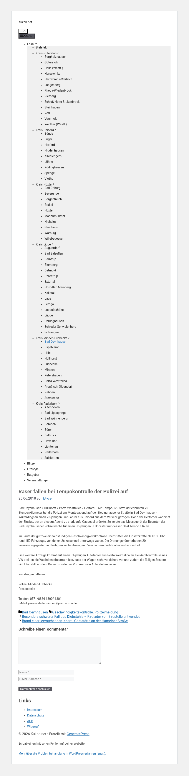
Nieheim (50, 221)
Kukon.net (25, 22)
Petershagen (53, 375)
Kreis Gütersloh (48, 53)
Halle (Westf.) (54, 68)
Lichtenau (51, 446)
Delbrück (50, 435)
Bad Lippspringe (55, 413)
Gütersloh (51, 62)
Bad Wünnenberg (56, 418)
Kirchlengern (53, 156)
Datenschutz (35, 720)
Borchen (50, 424)
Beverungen (52, 193)
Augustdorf (52, 248)
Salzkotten (52, 458)
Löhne (49, 161)
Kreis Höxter (45, 184)
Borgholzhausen (55, 56)
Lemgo (49, 304)
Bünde (49, 133)
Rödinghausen (54, 167)
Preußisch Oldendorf (58, 386)
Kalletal (50, 293)
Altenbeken (52, 407)
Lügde (49, 315)
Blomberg (51, 264)
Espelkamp (52, 347)
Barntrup (50, 259)
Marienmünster (55, 216)
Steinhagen (52, 107)
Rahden (50, 392)
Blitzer (31, 463)
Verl (47, 113)
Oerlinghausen (54, 321)
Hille (48, 353)
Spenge (50, 173)
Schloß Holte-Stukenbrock (62, 101)
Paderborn (52, 452)
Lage (48, 298)
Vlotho (49, 178)
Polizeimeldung (106, 612)
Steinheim (51, 227)
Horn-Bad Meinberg (58, 287)
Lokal (32, 44)
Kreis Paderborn (48, 403)
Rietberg (50, 96)
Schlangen (52, 332)
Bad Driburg (52, 188)
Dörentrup (51, 276)
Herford (50, 145)
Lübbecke (51, 364)
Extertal (50, 281)
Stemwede (52, 398)
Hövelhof (51, 441)
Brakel (49, 205)
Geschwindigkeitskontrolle (72, 612)
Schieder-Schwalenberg (60, 326)
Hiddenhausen (54, 150)
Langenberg (53, 85)
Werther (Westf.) (56, 124)
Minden (50, 369)
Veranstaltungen (38, 480)
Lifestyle (32, 469)
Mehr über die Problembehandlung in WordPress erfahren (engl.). (62, 758)
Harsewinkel (53, 73)
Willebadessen (54, 238)
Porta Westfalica (56, 381)
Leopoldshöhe (54, 309)
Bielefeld (42, 47)
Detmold (50, 270)
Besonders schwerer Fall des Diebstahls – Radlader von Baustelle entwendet (81, 617)
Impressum (34, 715)
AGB (30, 726)
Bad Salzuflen (54, 253)
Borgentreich (53, 199)
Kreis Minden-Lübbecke (53, 338)
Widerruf (33, 732)
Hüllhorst (51, 358)
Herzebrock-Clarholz (58, 79)
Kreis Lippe (45, 244)
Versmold (51, 118)
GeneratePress (78, 739)
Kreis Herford (46, 130)
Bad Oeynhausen (56, 341)
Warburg (50, 233)
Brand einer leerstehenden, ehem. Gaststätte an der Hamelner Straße (75, 621)
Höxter (49, 210)
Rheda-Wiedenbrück (58, 90)
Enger (48, 139)
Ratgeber (33, 474)
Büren (48, 429)
